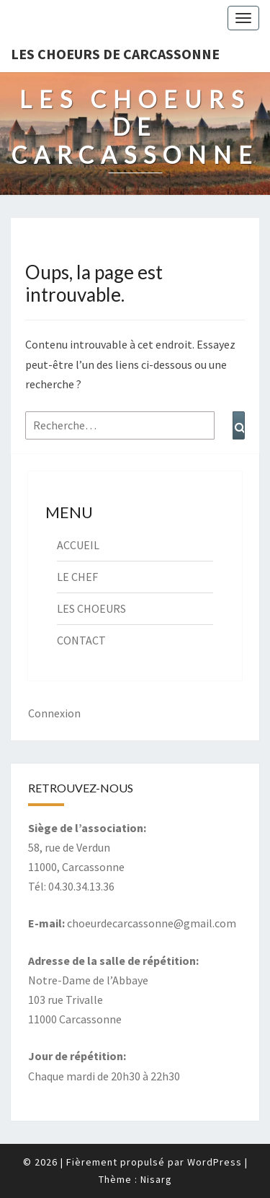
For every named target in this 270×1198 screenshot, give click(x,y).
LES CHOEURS (91, 608)
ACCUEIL (78, 545)
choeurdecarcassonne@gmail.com (151, 923)
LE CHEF (77, 576)
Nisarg (156, 1179)
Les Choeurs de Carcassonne (115, 54)
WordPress (214, 1161)
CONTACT (81, 640)
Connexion (54, 713)
